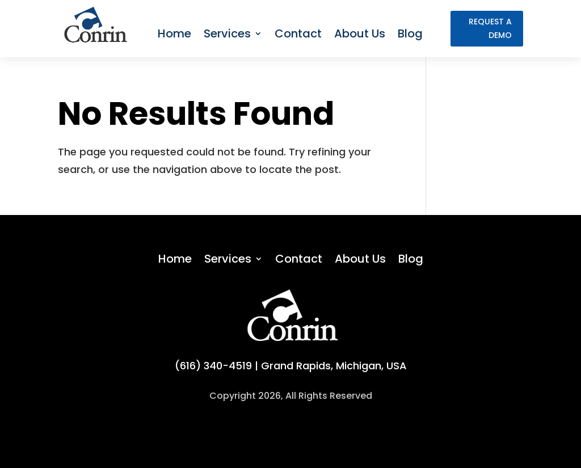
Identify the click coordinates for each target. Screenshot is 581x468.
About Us (359, 33)
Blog (410, 33)
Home (174, 33)
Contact (298, 33)
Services (227, 33)
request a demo (490, 28)
